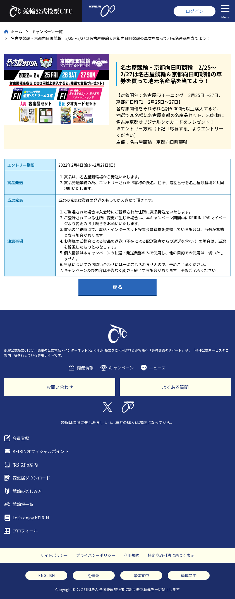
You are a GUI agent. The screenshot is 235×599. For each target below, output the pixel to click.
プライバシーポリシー (95, 555)
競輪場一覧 (23, 504)
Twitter (107, 407)
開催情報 (85, 368)
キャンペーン (121, 368)
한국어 (94, 575)
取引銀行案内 (25, 464)
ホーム (16, 31)
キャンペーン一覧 (47, 31)
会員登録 (21, 438)
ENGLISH (46, 575)
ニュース (157, 368)
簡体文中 (188, 575)
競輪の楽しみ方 (27, 491)
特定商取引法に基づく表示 (171, 555)
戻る (117, 286)
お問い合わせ (59, 387)
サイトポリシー (54, 555)
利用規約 (131, 555)
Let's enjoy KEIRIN (31, 517)
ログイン (194, 11)
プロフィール (25, 531)
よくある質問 (175, 387)
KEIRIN (128, 407)
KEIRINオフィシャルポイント (41, 451)
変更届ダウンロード (31, 478)
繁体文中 (141, 575)
